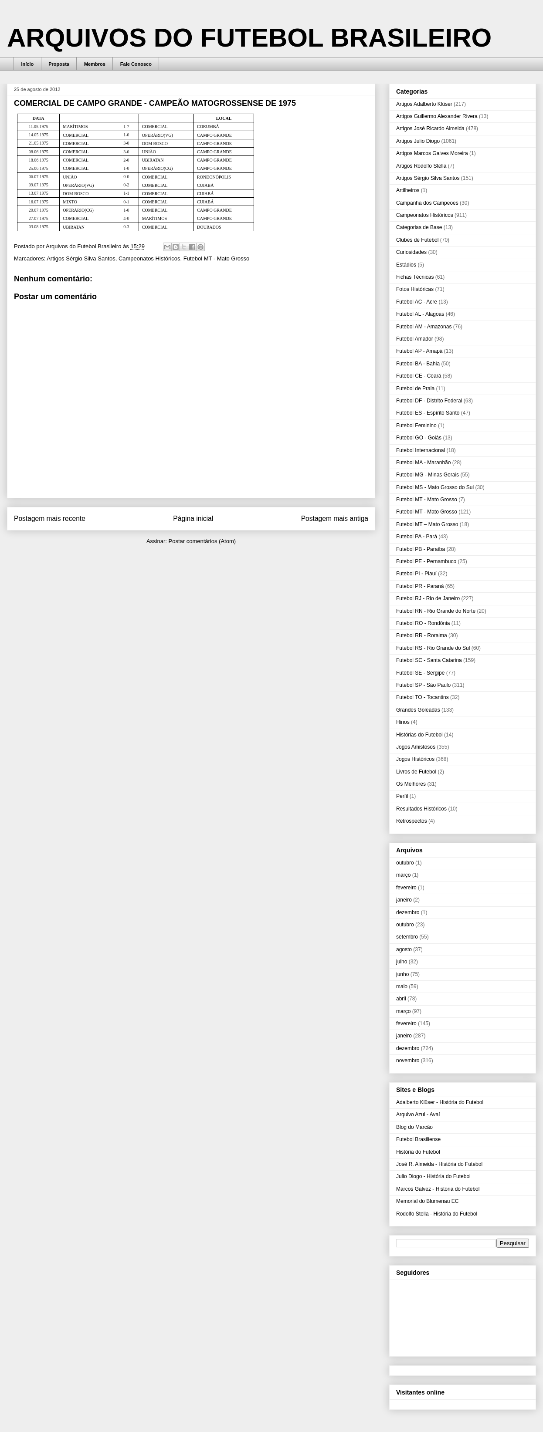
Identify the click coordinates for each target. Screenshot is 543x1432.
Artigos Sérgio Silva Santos (81, 258)
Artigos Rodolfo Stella (421, 166)
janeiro (404, 900)
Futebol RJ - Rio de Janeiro (428, 598)
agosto (404, 949)
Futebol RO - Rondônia (423, 623)
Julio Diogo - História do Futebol (433, 1176)
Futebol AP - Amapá (419, 351)
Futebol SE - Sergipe (420, 673)
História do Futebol (418, 1152)
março (403, 875)
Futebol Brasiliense (418, 1139)
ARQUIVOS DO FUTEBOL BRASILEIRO (249, 37)
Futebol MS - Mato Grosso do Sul (435, 487)
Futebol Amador (414, 339)
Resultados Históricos (421, 809)
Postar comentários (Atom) (202, 541)
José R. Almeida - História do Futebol (439, 1164)
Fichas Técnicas (415, 277)
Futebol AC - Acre (416, 302)
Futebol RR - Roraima (421, 635)
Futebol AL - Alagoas (420, 314)
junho (402, 974)
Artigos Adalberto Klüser (424, 104)
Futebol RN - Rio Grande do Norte (435, 611)
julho (401, 962)
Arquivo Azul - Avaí (418, 1114)
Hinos (403, 722)
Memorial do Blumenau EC (427, 1201)
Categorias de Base (419, 227)
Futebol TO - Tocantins (422, 697)
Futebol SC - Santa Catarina (429, 660)
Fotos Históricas (415, 289)
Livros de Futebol (416, 772)
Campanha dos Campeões (427, 203)
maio (401, 986)
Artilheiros (407, 190)
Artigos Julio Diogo (418, 141)
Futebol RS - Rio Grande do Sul (433, 648)
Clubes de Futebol (417, 240)
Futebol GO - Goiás (418, 438)
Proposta (58, 64)
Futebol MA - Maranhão (423, 462)
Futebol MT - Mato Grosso (216, 258)
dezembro (407, 912)
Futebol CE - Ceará (418, 376)
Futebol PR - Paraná (420, 586)
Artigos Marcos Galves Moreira (432, 153)
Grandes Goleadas (418, 710)
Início (27, 64)
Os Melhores (411, 784)
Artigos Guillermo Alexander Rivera (437, 116)
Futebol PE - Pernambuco (426, 561)
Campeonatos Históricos (149, 258)
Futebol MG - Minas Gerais (427, 475)
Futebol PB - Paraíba (420, 549)
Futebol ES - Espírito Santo (427, 413)
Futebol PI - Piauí (416, 574)
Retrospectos (411, 821)
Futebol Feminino (416, 425)
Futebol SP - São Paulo (423, 685)
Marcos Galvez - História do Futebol (437, 1189)
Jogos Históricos (415, 759)
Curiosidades (411, 252)
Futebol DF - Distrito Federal (429, 401)
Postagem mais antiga (334, 518)
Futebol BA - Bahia (418, 364)
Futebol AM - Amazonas (423, 327)
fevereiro (406, 888)
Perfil (402, 796)
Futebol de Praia (415, 388)
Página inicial (193, 518)
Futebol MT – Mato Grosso (427, 524)
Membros (94, 64)
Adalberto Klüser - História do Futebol (439, 1102)
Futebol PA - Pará (416, 537)
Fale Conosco (136, 64)
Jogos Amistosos (415, 747)
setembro (407, 937)
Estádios (406, 265)
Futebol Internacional (420, 450)
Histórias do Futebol (419, 735)
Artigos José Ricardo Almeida (430, 128)
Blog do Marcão (414, 1127)
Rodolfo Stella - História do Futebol (436, 1214)
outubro (405, 863)
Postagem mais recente (49, 518)
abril (401, 999)
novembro (407, 1060)
